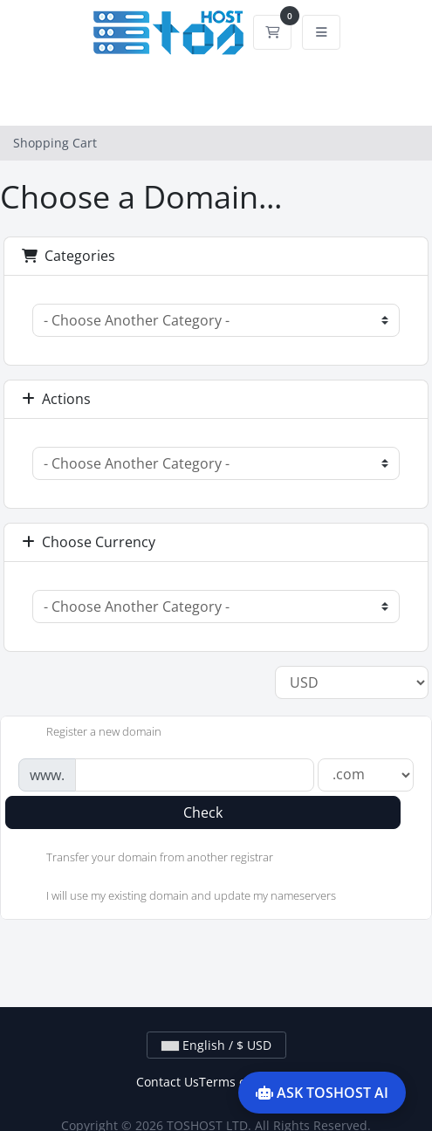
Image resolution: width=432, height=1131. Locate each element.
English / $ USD (216, 1045)
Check (203, 812)
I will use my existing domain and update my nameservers (177, 897)
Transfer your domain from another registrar (145, 858)
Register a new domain (89, 733)
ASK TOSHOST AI (322, 1092)
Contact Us (167, 1081)
